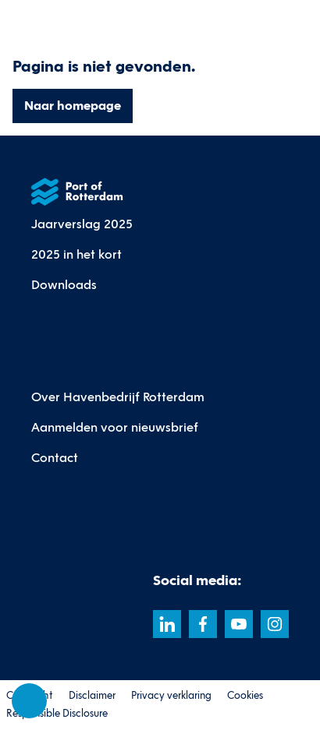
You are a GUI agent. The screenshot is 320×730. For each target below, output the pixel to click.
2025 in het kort (76, 254)
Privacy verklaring (171, 695)
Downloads (64, 284)
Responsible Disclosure (57, 713)
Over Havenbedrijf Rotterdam (117, 397)
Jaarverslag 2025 (82, 224)
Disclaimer (92, 695)
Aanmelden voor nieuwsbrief (114, 427)
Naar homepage (72, 105)
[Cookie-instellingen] (29, 701)
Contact (54, 457)
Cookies (245, 695)
